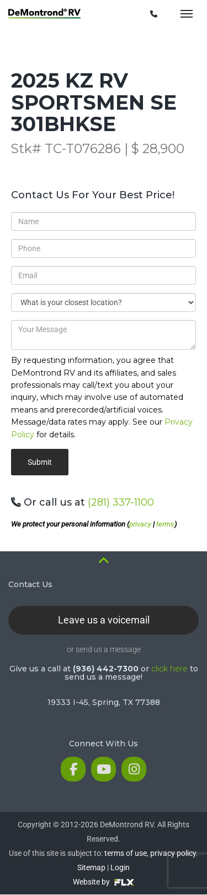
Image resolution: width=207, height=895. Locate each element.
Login (120, 867)
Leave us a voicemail (104, 620)
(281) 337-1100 (121, 502)
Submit (40, 462)
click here (169, 669)
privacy (140, 524)
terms (165, 524)
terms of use (125, 853)
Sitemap (91, 867)
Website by (103, 881)
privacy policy (173, 853)
